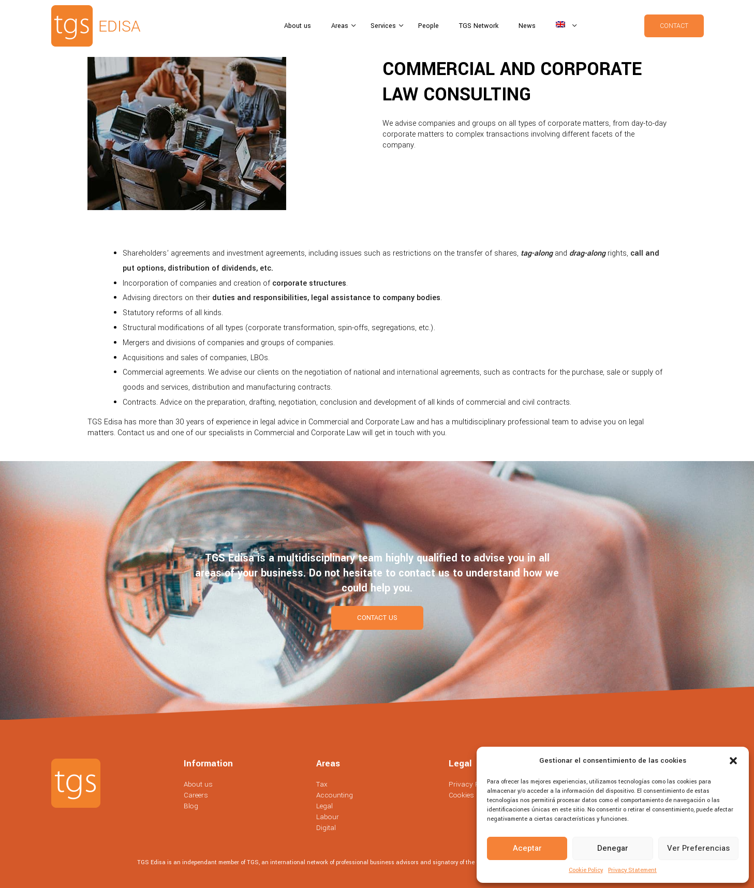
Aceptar (527, 848)
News (527, 26)
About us (297, 26)
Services (384, 26)
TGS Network (478, 26)
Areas (340, 26)
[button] (733, 761)
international (417, 372)
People (428, 26)
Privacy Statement (632, 870)
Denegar (612, 848)
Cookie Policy (586, 870)
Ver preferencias (698, 848)
